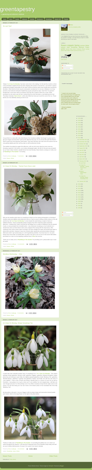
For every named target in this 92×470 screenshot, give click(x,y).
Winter (12, 158)
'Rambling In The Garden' (11, 151)
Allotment (24, 19)
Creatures (78, 49)
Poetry (87, 47)
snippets (70, 45)
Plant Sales (67, 50)
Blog (80, 50)
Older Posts (53, 456)
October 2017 (82, 143)
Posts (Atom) (13, 459)
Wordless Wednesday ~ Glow (12, 254)
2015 (79, 186)
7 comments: (21, 156)
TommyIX (51, 465)
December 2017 (83, 139)
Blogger (62, 465)
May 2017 (82, 154)
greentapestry (17, 9)
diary (71, 49)
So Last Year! (7, 26)
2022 (79, 126)
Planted (66, 19)
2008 (79, 201)
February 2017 (83, 161)
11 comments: (21, 244)
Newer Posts (7, 456)
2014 (79, 188)
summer (82, 45)
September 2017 (83, 146)
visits (68, 47)
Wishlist (32, 19)
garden (63, 49)
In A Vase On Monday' (43, 373)
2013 (79, 190)
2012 (79, 192)
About (10, 19)
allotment (81, 47)
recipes (83, 50)
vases (14, 451)
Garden (17, 19)
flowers (8, 158)
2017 (79, 137)
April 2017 (82, 156)
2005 (79, 207)
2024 (79, 122)
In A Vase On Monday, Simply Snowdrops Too (18, 323)
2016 (79, 184)
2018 (79, 135)
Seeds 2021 (58, 19)
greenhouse (76, 50)
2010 (79, 197)
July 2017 (81, 150)
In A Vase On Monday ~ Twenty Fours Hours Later (19, 166)
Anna (71, 24)
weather (72, 50)
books (74, 49)
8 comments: (21, 313)
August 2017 (82, 148)
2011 (79, 194)
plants (62, 50)
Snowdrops (49, 19)
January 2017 (82, 181)
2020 (79, 131)
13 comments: (21, 448)
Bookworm (40, 19)
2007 (79, 203)
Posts (64, 65)
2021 (79, 129)
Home (4, 19)
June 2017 (82, 152)
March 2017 (82, 159)
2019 (79, 133)
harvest (67, 49)
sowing (87, 49)
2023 (79, 124)
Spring (76, 45)
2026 (79, 118)
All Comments (66, 68)
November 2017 (83, 141)
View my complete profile (74, 27)
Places (83, 49)
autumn (63, 47)
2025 (79, 120)
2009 (79, 199)
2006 (79, 205)
